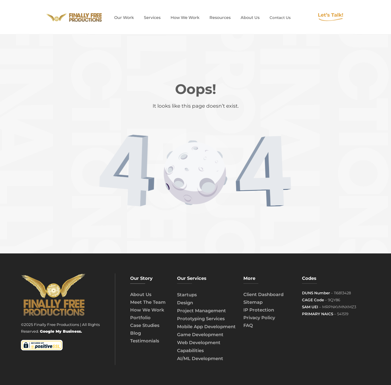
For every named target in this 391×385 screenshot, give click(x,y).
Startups (187, 295)
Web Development (198, 342)
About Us (140, 294)
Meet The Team (148, 302)
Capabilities (190, 350)
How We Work (147, 310)
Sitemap (253, 302)
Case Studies (144, 325)
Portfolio (140, 317)
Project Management (201, 310)
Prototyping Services (201, 318)
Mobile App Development (206, 326)
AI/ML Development (200, 358)
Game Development (200, 334)
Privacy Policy (259, 317)
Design (185, 303)
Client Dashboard (263, 294)
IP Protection (258, 310)
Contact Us (280, 17)
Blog (135, 333)
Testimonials (144, 341)
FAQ (248, 325)
